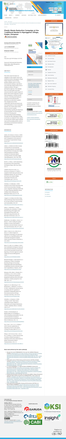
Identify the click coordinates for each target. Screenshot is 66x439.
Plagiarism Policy (50, 80)
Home (5, 15)
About (11, 15)
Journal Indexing (50, 75)
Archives (24, 15)
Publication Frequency (51, 86)
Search (58, 15)
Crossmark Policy (50, 89)
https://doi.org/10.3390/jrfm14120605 (12, 256)
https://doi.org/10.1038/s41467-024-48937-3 (13, 343)
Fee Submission (49, 66)
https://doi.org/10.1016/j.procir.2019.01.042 (13, 331)
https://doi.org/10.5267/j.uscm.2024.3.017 (13, 159)
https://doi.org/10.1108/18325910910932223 (13, 143)
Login (52, 2)
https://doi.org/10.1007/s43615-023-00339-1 (13, 204)
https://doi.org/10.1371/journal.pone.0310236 (14, 282)
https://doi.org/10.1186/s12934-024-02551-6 (13, 217)
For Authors (47, 194)
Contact (15, 17)
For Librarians (48, 196)
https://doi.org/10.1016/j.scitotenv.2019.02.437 (14, 228)
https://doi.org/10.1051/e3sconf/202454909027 (14, 321)
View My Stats (57, 106)
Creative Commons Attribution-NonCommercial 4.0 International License (34, 113)
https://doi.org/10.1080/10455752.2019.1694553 (14, 309)
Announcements (42, 15)
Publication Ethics (50, 64)
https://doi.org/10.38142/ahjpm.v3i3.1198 (13, 58)
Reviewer (48, 69)
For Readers (47, 192)
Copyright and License (51, 72)
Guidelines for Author (50, 55)
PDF (30, 67)
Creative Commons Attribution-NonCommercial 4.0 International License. (33, 119)
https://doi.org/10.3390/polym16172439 (12, 269)
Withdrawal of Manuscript (51, 78)
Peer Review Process (50, 61)
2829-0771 (50, 141)
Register (48, 2)
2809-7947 (50, 133)
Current (17, 15)
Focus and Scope (50, 58)
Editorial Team (32, 15)
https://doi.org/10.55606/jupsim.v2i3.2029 (13, 195)
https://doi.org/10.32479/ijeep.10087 (12, 296)
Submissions (8, 17)
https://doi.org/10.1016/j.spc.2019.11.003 (12, 181)
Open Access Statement (51, 83)
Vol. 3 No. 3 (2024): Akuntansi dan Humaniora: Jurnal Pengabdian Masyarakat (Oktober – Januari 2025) (22, 23)
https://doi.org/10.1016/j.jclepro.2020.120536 (13, 242)
